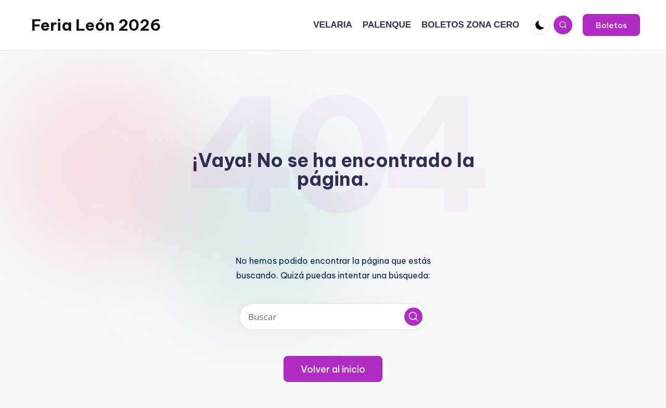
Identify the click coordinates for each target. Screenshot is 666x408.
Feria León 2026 (96, 25)
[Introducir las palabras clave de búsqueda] (333, 316)
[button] (611, 25)
